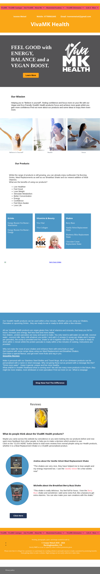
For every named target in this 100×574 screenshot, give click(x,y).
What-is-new (77, 370)
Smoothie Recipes (11, 356)
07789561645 (50, 16)
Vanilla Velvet (70, 469)
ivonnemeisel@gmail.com (79, 16)
